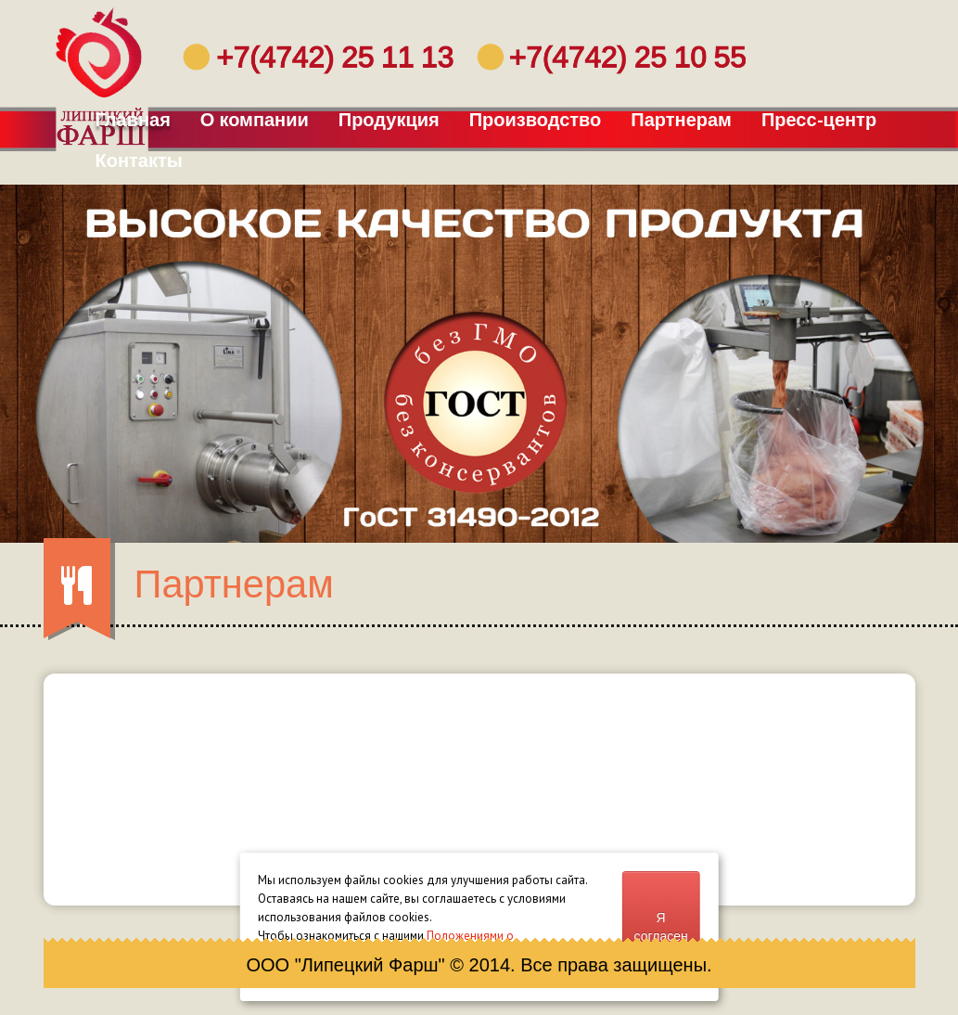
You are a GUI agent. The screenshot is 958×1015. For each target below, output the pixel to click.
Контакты (140, 160)
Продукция (389, 120)
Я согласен (661, 927)
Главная (133, 120)
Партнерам (682, 120)
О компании (255, 120)
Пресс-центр (819, 120)
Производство (536, 120)
